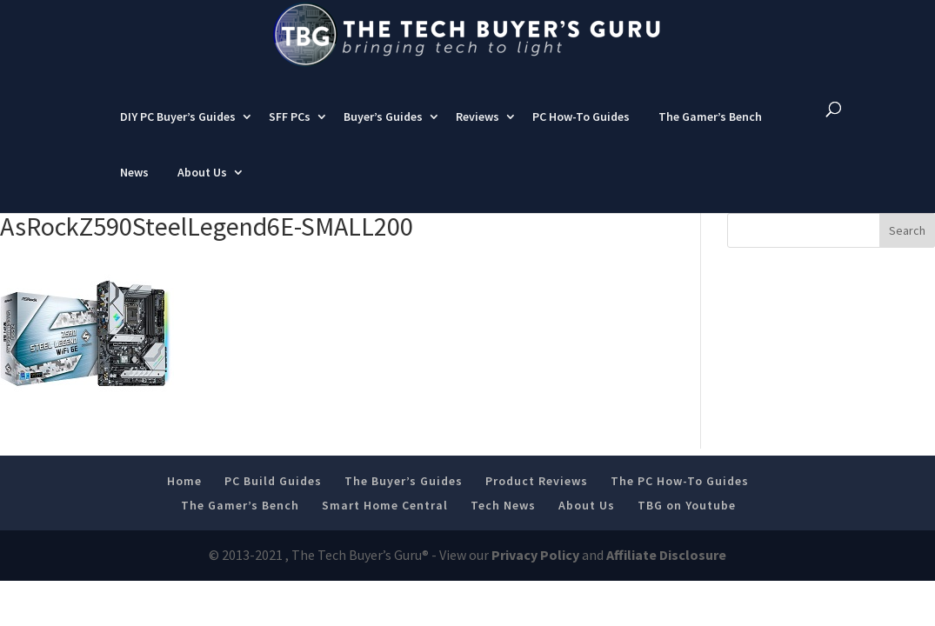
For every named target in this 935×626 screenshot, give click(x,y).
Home (184, 496)
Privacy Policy (535, 571)
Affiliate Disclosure (666, 571)
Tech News (503, 521)
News (134, 188)
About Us (202, 188)
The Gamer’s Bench (710, 132)
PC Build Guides (273, 496)
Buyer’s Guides (383, 132)
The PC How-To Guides (680, 496)
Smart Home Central (385, 521)
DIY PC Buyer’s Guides (178, 132)
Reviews (477, 132)
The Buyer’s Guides (403, 496)
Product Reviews (536, 496)
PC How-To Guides (581, 132)
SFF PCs (290, 132)
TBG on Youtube (687, 521)
